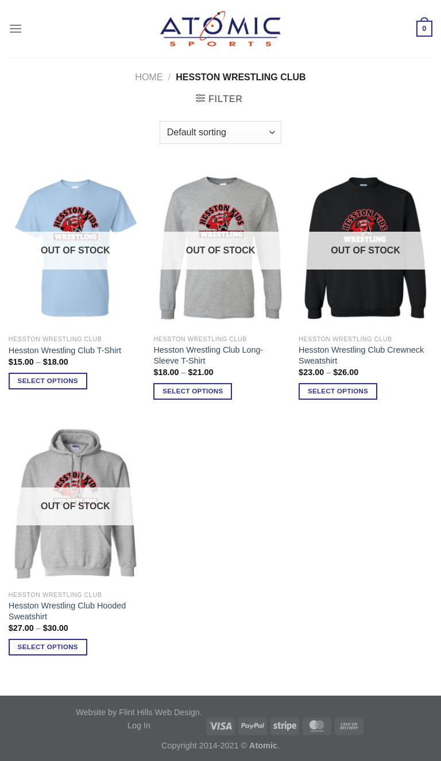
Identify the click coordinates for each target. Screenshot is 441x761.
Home (149, 77)
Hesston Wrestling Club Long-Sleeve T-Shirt (208, 355)
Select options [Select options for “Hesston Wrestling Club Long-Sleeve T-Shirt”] (193, 391)
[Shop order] (220, 132)
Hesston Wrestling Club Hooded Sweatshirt (67, 611)
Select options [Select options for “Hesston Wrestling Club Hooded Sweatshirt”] (48, 646)
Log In (138, 725)
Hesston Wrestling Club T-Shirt (65, 350)
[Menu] (15, 28)
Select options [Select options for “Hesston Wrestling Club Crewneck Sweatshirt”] (338, 391)
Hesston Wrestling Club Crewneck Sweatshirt (361, 355)
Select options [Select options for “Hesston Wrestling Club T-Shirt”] (48, 380)
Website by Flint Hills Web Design (137, 712)
